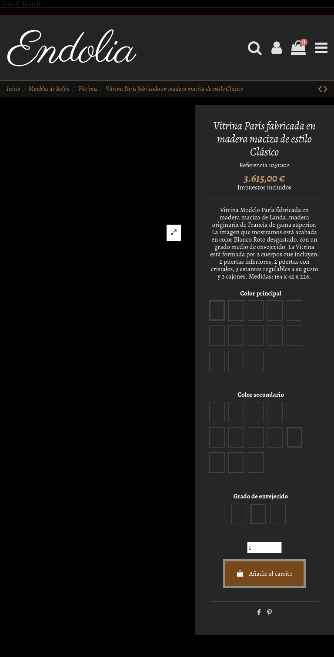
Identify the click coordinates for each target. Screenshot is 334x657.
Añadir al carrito (264, 573)
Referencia (253, 165)
